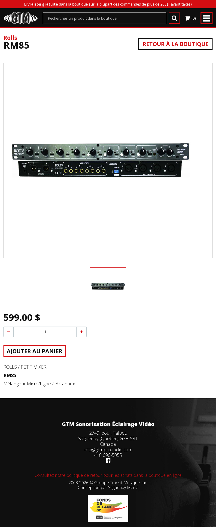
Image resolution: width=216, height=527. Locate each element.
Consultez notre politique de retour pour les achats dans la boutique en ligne (108, 475)
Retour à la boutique (175, 44)
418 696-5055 (108, 455)
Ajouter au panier (34, 351)
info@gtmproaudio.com (108, 449)
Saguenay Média (123, 487)
